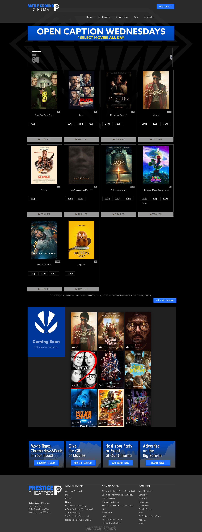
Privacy (142, 523)
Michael (68, 498)
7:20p (165, 123)
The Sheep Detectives (110, 502)
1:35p (107, 198)
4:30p (70, 273)
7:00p (33, 123)
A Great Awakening (73, 513)
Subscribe (143, 498)
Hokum (105, 516)
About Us (142, 520)
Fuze (67, 495)
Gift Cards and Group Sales (149, 516)
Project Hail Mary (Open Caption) (78, 520)
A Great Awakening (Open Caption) (79, 509)
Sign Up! (165, 6)
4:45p (80, 123)
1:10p (33, 273)
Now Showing (104, 17)
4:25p (155, 123)
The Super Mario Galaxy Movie (77, 516)
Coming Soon (122, 17)
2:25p (155, 198)
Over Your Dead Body (74, 491)
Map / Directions (145, 491)
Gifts (136, 17)
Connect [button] (149, 17)
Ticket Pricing (144, 502)
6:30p (80, 198)
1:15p (144, 198)
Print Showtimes (165, 300)
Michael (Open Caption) (111, 523)
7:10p (91, 123)
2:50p (107, 123)
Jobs (140, 513)
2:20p (70, 123)
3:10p (43, 273)
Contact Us (143, 495)
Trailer (44, 139)
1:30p (144, 123)
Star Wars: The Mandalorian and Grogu (117, 495)
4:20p (117, 198)
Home (89, 17)
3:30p (70, 198)
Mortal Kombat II (108, 498)
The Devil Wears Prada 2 (112, 520)
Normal (68, 502)
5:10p (33, 198)
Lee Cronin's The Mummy (75, 506)
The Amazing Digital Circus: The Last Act (118, 491)
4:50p (165, 198)
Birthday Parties (145, 509)
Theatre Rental (144, 506)
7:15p (117, 123)
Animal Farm (107, 512)
